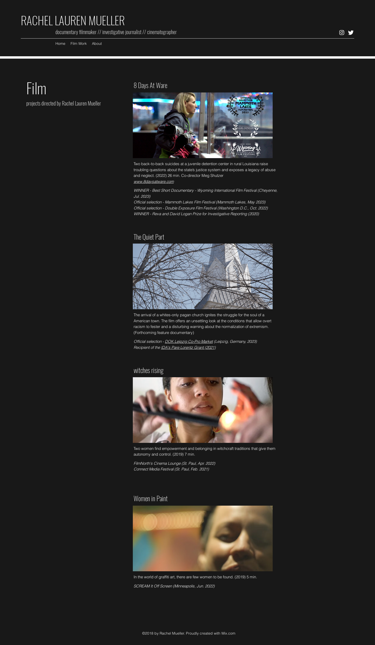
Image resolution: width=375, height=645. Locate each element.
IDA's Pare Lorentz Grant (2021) (188, 347)
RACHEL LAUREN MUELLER (74, 20)
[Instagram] (342, 32)
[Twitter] (351, 32)
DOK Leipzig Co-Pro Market (189, 341)
